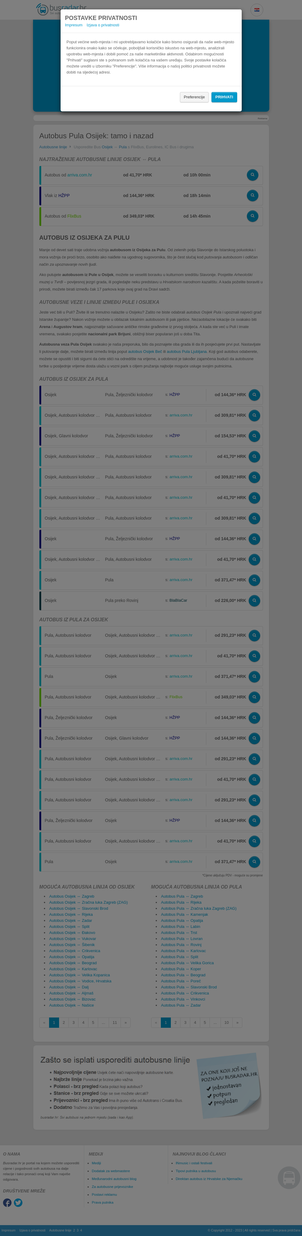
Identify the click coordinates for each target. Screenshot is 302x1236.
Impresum (74, 25)
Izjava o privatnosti (103, 25)
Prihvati (224, 97)
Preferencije (194, 97)
